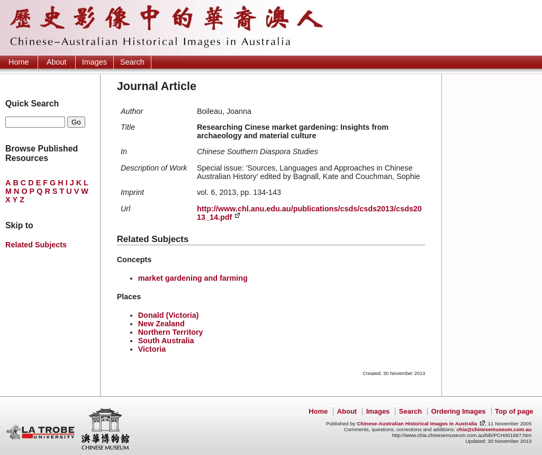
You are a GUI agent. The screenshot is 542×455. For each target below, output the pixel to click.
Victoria (152, 349)
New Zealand (161, 323)
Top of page (514, 411)
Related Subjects (36, 244)
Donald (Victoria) (168, 315)
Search (132, 62)
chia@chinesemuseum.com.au (493, 429)
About (57, 62)
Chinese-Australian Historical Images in (417, 423)
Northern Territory (170, 332)
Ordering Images (458, 411)
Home (18, 62)
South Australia (166, 340)
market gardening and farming (193, 278)
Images (94, 62)
